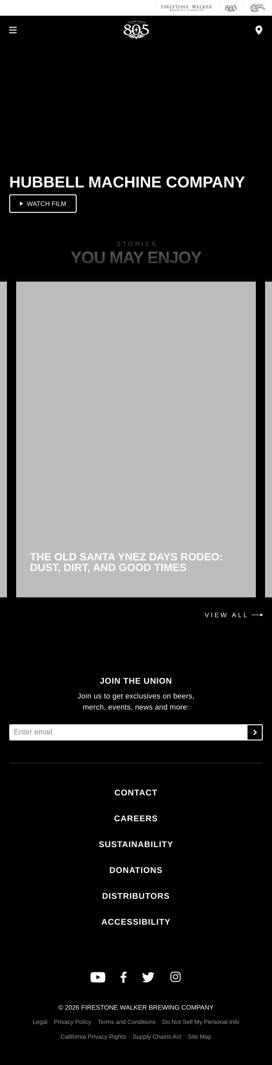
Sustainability (136, 844)
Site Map (199, 1036)
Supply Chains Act (157, 1036)
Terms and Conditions (127, 1021)
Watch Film (42, 203)
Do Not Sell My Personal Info (200, 1021)
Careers (136, 818)
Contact (136, 792)
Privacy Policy (72, 1021)
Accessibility (135, 922)
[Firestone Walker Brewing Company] (187, 8)
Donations (136, 870)
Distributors (136, 896)
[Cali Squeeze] (257, 8)
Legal (40, 1021)
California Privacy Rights (93, 1036)
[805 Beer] (231, 8)
